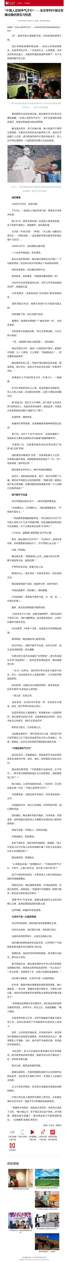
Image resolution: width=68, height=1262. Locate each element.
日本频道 (27, 3)
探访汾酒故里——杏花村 (47, 1251)
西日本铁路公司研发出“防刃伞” (47, 1229)
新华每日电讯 (45, 21)
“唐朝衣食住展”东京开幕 (20, 1189)
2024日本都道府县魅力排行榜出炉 (47, 1188)
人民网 (19, 3)
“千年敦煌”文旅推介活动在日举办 (47, 1209)
